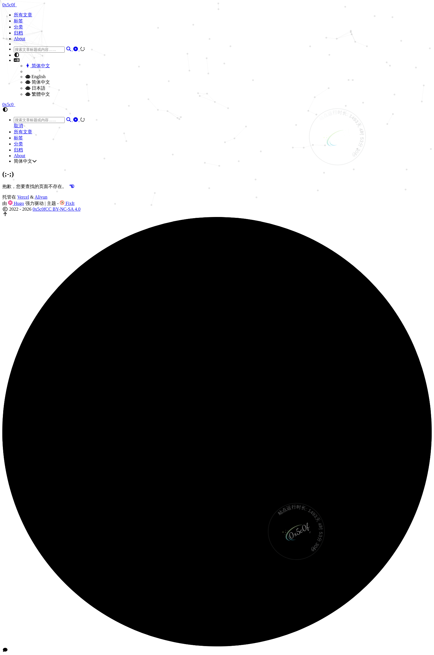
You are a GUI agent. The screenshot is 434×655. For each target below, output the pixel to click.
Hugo (16, 203)
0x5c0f (38, 209)
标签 (18, 20)
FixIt (67, 203)
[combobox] (39, 50)
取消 (18, 125)
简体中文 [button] (25, 161)
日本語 (35, 88)
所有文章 (23, 14)
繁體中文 (37, 94)
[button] (223, 55)
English (35, 76)
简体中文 (37, 65)
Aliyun (40, 197)
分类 (18, 26)
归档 (18, 32)
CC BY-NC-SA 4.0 (62, 209)
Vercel (23, 197)
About (19, 38)
